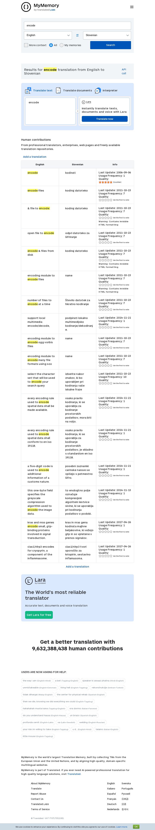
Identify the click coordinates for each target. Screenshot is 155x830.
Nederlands (113, 809)
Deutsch (111, 804)
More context (35, 45)
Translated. (74, 774)
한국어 (125, 809)
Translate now (104, 118)
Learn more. (122, 827)
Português (127, 788)
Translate (36, 788)
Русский (126, 793)
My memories (70, 45)
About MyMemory (40, 783)
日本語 (125, 798)
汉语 (124, 804)
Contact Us (37, 798)
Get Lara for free (39, 615)
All (53, 45)
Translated (40, 804)
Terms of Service (40, 809)
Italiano (111, 788)
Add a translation (34, 156)
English (111, 783)
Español (111, 793)
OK (136, 826)
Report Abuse (38, 793)
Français (111, 798)
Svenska (126, 783)
